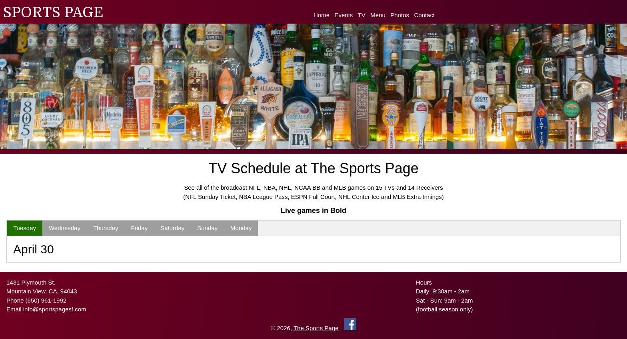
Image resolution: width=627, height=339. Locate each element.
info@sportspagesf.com (54, 309)
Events (344, 15)
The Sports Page (316, 328)
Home (321, 15)
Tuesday (24, 228)
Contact (424, 15)
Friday (139, 228)
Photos (399, 15)
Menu (377, 15)
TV (361, 15)
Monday (241, 228)
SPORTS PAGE (53, 12)
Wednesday (64, 228)
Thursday (105, 228)
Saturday (172, 228)
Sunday (207, 228)
